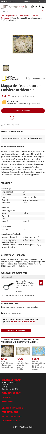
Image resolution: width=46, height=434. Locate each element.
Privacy (4, 387)
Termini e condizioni (9, 382)
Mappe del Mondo (25, 16)
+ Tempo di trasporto (32, 103)
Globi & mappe (6, 16)
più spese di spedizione (26, 96)
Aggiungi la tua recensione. (16, 330)
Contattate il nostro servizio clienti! (22, 322)
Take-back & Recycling (10, 389)
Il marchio (5, 384)
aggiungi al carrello (23, 111)
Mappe (14, 16)
